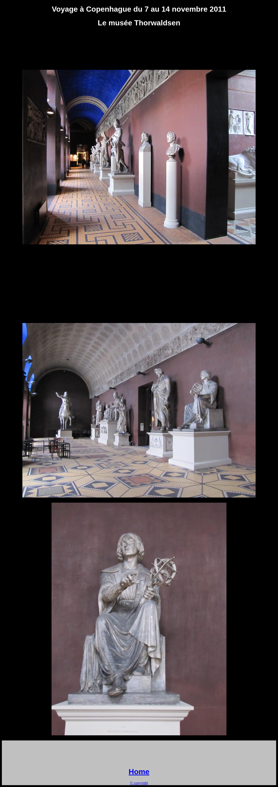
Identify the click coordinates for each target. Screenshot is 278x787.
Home (139, 771)
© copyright (139, 783)
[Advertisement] (139, 42)
